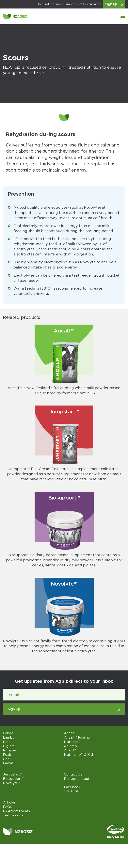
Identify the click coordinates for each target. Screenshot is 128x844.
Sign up (114, 4)
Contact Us (73, 774)
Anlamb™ (71, 746)
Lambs (8, 737)
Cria (6, 759)
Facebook (72, 787)
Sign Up (64, 709)
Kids (6, 742)
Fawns (8, 763)
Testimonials (13, 815)
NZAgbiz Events (16, 811)
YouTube (71, 791)
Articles (9, 802)
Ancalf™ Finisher (77, 737)
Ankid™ (70, 750)
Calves (8, 733)
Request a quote (77, 779)
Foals (7, 755)
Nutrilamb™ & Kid (78, 755)
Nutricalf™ (72, 742)
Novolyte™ (11, 783)
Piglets (8, 746)
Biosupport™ (13, 779)
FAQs (7, 807)
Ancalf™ (70, 733)
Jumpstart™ (12, 774)
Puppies (10, 750)
